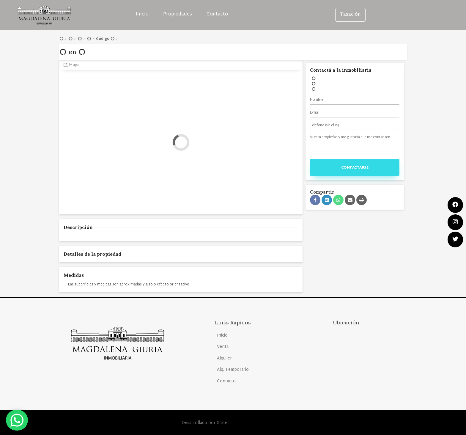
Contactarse (355, 167)
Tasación (350, 14)
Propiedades (177, 14)
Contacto (217, 14)
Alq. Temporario (233, 369)
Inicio (142, 14)
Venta (223, 347)
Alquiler (224, 358)
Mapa (71, 65)
